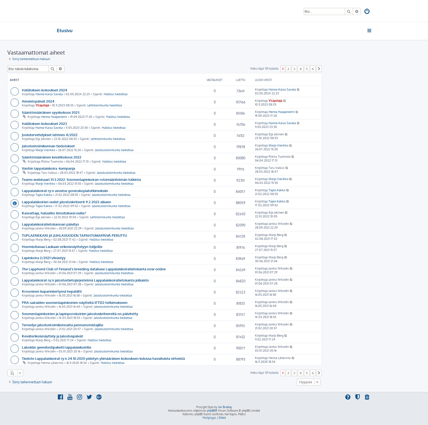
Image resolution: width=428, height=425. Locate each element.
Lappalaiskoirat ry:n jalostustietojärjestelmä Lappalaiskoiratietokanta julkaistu (85, 280)
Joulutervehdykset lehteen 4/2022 (50, 134)
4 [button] (300, 69)
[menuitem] (367, 12)
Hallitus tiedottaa (115, 94)
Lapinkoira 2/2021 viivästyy (44, 257)
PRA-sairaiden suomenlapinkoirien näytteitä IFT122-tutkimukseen (74, 302)
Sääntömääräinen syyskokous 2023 (50, 112)
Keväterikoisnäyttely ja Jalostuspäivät (52, 336)
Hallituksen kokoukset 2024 (44, 90)
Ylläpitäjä (42, 105)
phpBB (211, 410)
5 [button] (307, 69)
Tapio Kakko (43, 195)
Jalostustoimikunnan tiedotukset (48, 145)
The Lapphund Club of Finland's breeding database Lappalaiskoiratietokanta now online (94, 269)
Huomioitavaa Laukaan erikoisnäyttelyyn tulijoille (62, 246)
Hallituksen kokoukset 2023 (44, 123)
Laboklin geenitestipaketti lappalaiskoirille (56, 347)
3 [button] (294, 69)
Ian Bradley (225, 407)
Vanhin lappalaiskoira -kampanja (48, 168)
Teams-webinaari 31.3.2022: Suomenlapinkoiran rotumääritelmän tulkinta (81, 179)
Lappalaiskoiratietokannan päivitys (50, 224)
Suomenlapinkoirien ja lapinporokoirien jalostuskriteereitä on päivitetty (80, 313)
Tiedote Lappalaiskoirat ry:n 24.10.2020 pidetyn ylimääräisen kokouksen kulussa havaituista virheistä (103, 358)
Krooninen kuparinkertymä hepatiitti (52, 291)
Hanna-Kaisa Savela (49, 94)
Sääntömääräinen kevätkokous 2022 (51, 157)
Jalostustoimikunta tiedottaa (114, 150)
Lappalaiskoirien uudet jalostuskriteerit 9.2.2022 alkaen (66, 201)
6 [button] (313, 69)
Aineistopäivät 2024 (38, 101)
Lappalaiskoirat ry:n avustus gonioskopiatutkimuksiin (65, 190)
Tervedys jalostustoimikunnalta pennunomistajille (62, 324)
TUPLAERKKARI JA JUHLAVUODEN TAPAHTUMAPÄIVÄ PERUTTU (74, 235)
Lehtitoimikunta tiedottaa (104, 105)
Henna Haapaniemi (54, 117)
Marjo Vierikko (45, 150)
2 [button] (288, 69)
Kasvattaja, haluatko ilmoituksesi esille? (54, 213)
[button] (319, 68)
